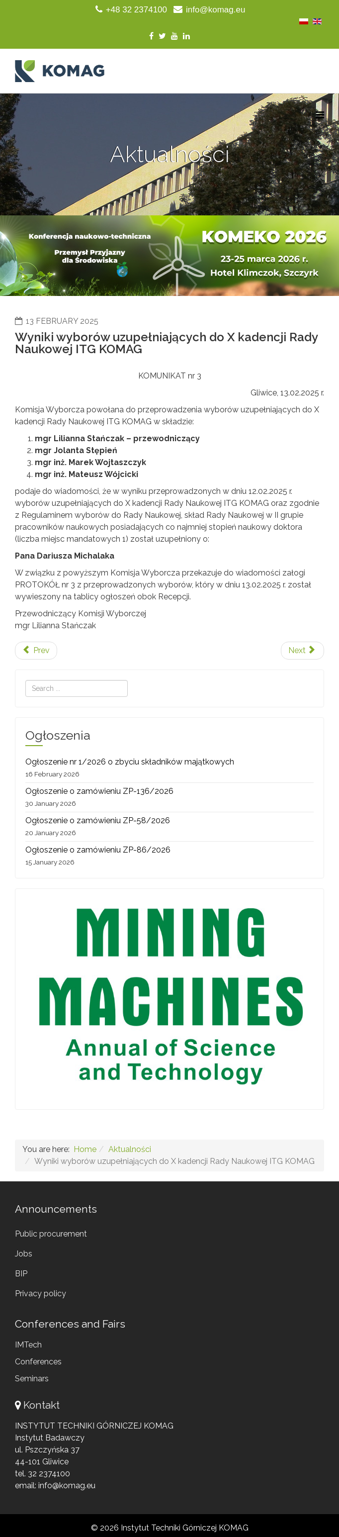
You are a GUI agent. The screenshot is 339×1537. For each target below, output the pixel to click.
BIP (21, 1273)
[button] (169, 255)
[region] (169, 255)
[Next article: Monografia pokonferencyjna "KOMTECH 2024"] (302, 651)
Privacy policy (40, 1293)
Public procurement (51, 1234)
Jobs (23, 1253)
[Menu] (320, 115)
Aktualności (129, 1149)
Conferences (38, 1361)
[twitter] (162, 36)
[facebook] (151, 36)
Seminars (32, 1378)
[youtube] (174, 36)
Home (85, 1149)
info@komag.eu (215, 9)
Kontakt (41, 1405)
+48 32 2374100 (136, 9)
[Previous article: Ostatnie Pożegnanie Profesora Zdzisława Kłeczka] (36, 651)
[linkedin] (186, 36)
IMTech (28, 1344)
